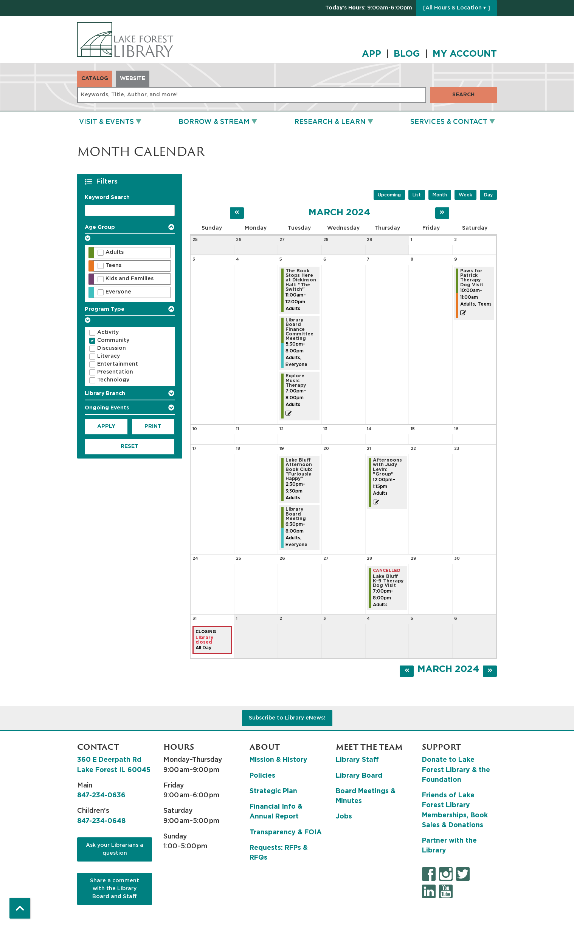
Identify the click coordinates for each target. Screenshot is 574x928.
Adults (114, 252)
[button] (368, 8)
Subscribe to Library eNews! (287, 718)
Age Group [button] (100, 227)
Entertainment (117, 364)
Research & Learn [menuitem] (330, 122)
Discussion (111, 348)
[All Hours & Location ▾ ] (456, 8)
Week (465, 195)
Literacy (108, 356)
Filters (107, 181)
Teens (113, 265)
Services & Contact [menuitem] (448, 122)
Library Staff (357, 760)
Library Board (359, 775)
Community (113, 340)
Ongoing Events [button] (107, 408)
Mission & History (278, 760)
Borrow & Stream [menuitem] (214, 122)
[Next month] (442, 213)
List (417, 195)
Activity (108, 332)
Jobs (344, 816)
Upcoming (389, 195)
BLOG (407, 54)
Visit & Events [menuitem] (106, 122)
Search (463, 94)
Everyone (118, 292)
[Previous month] (237, 213)
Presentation (115, 372)
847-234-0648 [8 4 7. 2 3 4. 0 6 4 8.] (101, 821)
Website (132, 78)
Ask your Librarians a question (114, 849)
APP (371, 54)
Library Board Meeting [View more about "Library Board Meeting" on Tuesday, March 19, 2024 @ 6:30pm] (295, 514)
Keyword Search (107, 197)
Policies (262, 775)
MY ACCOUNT (465, 54)
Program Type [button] (104, 309)
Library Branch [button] (105, 393)
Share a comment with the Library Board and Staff (114, 888)
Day (488, 195)
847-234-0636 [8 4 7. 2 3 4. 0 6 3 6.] (101, 795)
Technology (113, 380)
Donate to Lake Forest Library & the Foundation (456, 770)
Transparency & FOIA (286, 832)
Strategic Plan (273, 791)
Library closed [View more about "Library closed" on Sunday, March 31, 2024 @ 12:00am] (204, 639)
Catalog (94, 78)
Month (440, 195)
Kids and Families (129, 278)
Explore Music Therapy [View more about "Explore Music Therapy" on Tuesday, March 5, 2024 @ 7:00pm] (295, 381)
